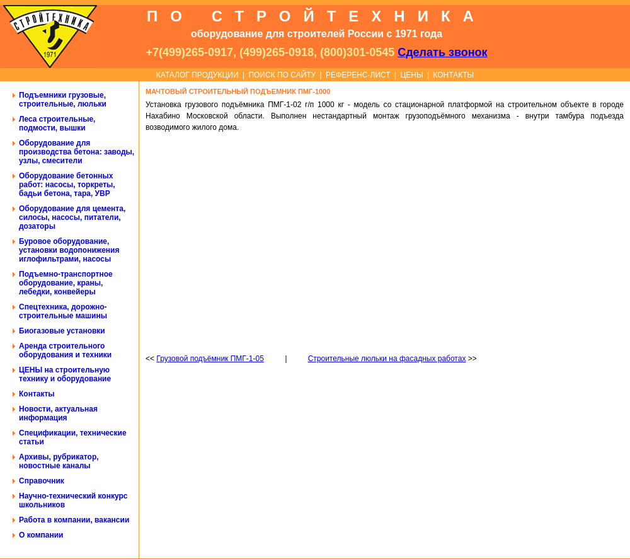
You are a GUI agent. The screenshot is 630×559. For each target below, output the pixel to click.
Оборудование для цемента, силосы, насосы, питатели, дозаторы (72, 217)
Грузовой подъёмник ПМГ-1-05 (209, 358)
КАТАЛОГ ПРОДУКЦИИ (197, 75)
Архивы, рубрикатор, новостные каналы (59, 461)
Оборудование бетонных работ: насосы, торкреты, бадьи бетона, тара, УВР (67, 184)
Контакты (37, 393)
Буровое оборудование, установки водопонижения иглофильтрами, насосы (69, 250)
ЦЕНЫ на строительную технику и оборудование (65, 374)
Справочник (41, 480)
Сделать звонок (442, 52)
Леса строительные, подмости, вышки (57, 123)
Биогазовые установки (62, 330)
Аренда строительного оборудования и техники (65, 350)
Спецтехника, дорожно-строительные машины (63, 311)
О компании (41, 535)
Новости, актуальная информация (58, 413)
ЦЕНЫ (411, 75)
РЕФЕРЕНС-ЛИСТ (358, 75)
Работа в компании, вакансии (74, 520)
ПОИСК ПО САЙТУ (282, 75)
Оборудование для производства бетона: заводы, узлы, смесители (76, 152)
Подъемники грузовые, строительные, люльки (62, 99)
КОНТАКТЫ (453, 75)
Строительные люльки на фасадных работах (387, 358)
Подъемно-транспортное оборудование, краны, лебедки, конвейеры (66, 283)
